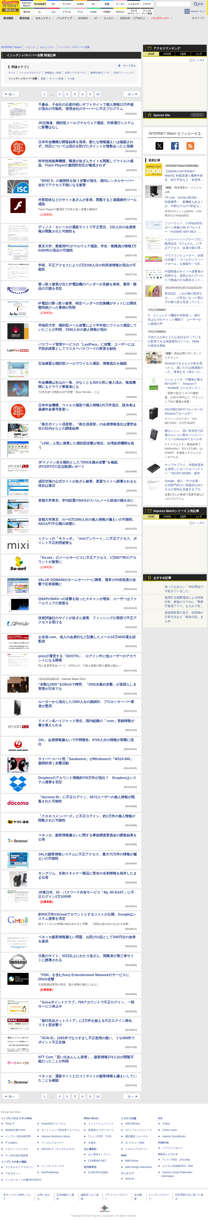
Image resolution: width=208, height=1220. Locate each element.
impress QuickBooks (174, 1136)
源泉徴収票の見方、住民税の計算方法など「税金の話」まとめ (184, 617)
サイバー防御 (56, 78)
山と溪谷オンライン (99, 1154)
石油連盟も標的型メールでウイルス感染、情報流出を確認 (82, 363)
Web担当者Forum (15, 1130)
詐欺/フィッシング (123, 72)
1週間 (183, 54)
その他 (70, 78)
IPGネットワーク (168, 1154)
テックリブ (127, 1173)
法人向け (109, 18)
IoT (96, 18)
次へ (134, 94)
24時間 (167, 54)
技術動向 (83, 18)
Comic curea (169, 1130)
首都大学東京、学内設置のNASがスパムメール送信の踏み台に (86, 500)
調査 (43, 78)
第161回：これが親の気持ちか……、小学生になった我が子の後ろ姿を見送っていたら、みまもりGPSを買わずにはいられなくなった (184, 302)
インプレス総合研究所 (18, 1136)
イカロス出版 (128, 1118)
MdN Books (131, 1160)
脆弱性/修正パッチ (100, 72)
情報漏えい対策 (53, 72)
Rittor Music (91, 1118)
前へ (8, 94)
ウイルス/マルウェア (30, 72)
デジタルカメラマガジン (19, 1167)
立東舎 (92, 1142)
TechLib (129, 1178)
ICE (160, 1118)
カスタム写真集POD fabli (177, 1166)
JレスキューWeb (134, 1142)
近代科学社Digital (98, 1172)
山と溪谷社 (90, 1149)
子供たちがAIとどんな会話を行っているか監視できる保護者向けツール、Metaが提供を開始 (174, 341)
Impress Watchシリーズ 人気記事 (176, 511)
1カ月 (199, 54)
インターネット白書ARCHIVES (23, 1179)
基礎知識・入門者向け (132, 18)
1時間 (151, 54)
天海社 (166, 1123)
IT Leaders (11, 1142)
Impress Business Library (55, 1136)
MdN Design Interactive (138, 1167)
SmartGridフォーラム (53, 1123)
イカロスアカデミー (136, 1149)
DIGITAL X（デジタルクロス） (58, 1149)
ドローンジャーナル (16, 1149)
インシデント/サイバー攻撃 (22, 78)
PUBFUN (163, 1142)
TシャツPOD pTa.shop (176, 1159)
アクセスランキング (166, 48)
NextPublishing (49, 1172)
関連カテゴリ (20, 66)
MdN (123, 1155)
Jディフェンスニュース (138, 1130)
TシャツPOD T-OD (99, 1136)
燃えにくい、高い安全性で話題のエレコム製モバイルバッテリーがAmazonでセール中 (184, 435)
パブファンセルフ (172, 1148)
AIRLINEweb (132, 1123)
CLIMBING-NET (97, 1160)
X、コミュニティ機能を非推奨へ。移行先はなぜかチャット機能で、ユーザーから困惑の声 (174, 319)
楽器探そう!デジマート (101, 1130)
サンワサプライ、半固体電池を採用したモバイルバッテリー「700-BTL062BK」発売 (184, 469)
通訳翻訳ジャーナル (136, 1136)
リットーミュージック (101, 1123)
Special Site (161, 115)
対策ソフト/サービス (76, 72)
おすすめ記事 (162, 578)
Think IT (9, 1123)
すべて (11, 72)
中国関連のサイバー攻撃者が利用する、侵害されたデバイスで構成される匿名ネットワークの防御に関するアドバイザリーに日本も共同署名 (184, 280)
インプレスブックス (52, 1166)
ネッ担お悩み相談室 (16, 1155)
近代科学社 (90, 1167)
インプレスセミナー (52, 1142)
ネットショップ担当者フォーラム (60, 1130)
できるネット (13, 1173)
